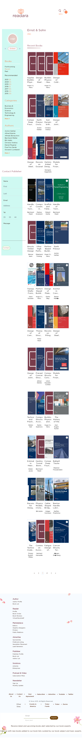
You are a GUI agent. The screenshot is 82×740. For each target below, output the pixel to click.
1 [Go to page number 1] (42, 573)
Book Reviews (17, 616)
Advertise (51, 694)
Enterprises (16, 668)
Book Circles (17, 613)
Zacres (65, 704)
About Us (11, 695)
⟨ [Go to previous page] (38, 573)
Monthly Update (18, 685)
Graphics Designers (19, 628)
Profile (15, 611)
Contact (6, 248)
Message (6, 223)
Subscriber (41, 694)
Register (54, 717)
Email (5, 200)
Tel (4, 212)
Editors (15, 625)
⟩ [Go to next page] (51, 573)
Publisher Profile (18, 654)
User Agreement (30, 695)
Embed (12, 48)
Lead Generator (18, 646)
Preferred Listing (18, 642)
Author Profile (17, 601)
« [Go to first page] (34, 573)
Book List (16, 604)
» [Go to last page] (55, 573)
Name (5, 181)
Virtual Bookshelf (18, 618)
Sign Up (15, 683)
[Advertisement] (14, 271)
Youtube (62, 694)
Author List (16, 658)
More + (7, 118)
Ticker (57, 704)
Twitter (70, 694)
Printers (15, 630)
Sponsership (17, 640)
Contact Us (19, 695)
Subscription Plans (19, 675)
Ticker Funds (47, 705)
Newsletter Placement (20, 644)
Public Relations (18, 632)
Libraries (15, 666)
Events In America (33, 705)
